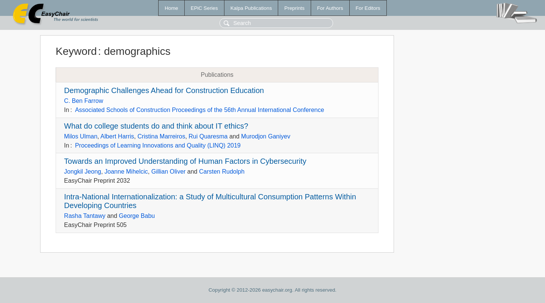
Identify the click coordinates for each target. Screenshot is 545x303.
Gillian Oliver (168, 171)
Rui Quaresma (207, 136)
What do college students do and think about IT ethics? (156, 126)
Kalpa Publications (251, 8)
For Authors (330, 8)
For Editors (368, 8)
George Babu (137, 216)
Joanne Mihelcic (126, 171)
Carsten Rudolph (221, 171)
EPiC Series (204, 8)
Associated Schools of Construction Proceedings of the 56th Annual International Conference (199, 110)
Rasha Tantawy (84, 216)
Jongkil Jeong (82, 171)
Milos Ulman (80, 136)
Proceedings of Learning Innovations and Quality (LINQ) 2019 (158, 145)
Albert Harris (117, 136)
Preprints (294, 8)
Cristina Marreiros (161, 136)
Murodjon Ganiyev (265, 136)
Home (171, 8)
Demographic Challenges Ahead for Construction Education (164, 90)
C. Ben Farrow (83, 101)
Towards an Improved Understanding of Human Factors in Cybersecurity (185, 161)
